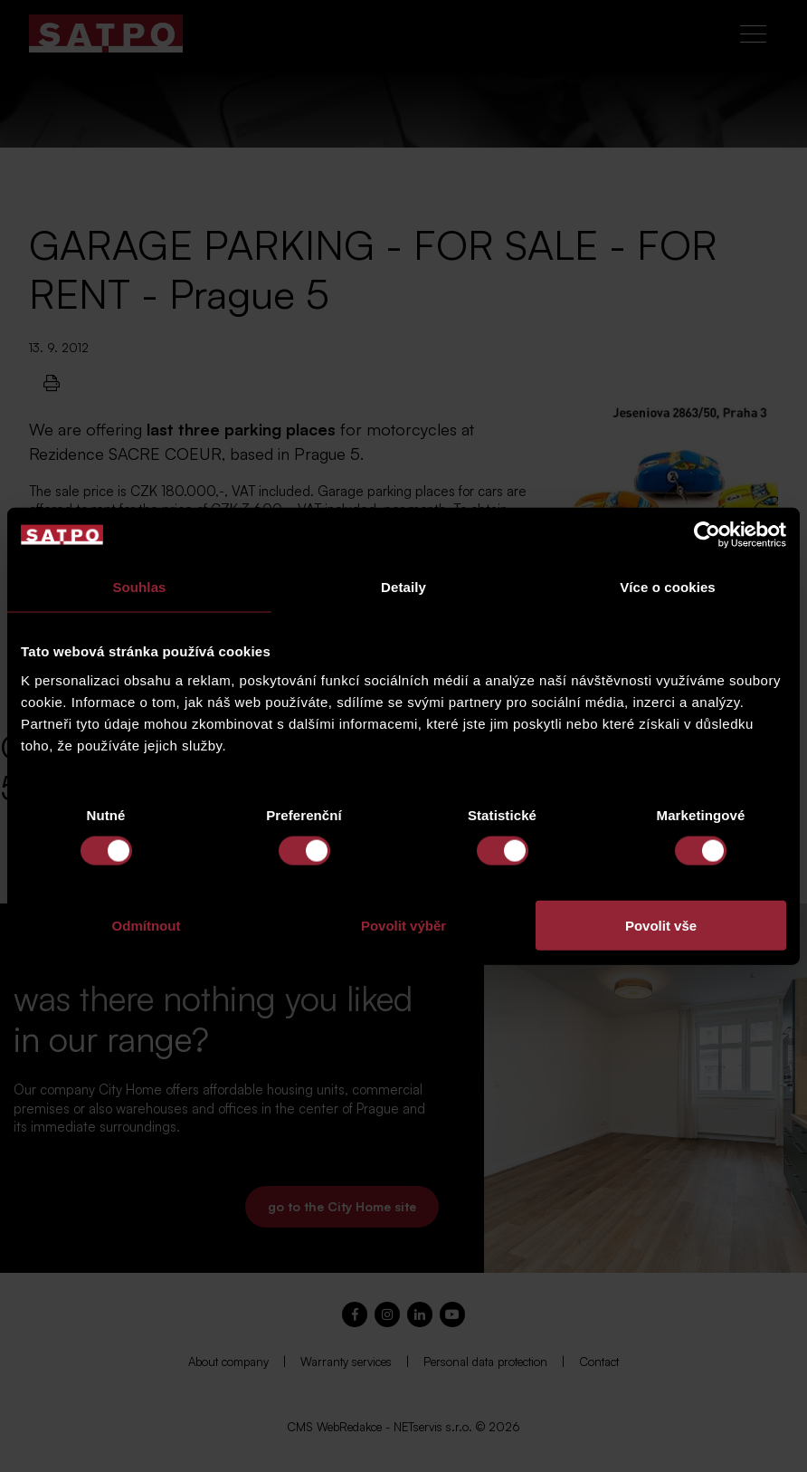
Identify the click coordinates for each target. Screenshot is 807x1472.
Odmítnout (146, 924)
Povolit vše (661, 924)
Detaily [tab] (403, 587)
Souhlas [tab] (139, 587)
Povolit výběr (403, 924)
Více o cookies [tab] (668, 587)
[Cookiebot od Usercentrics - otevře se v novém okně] (707, 535)
